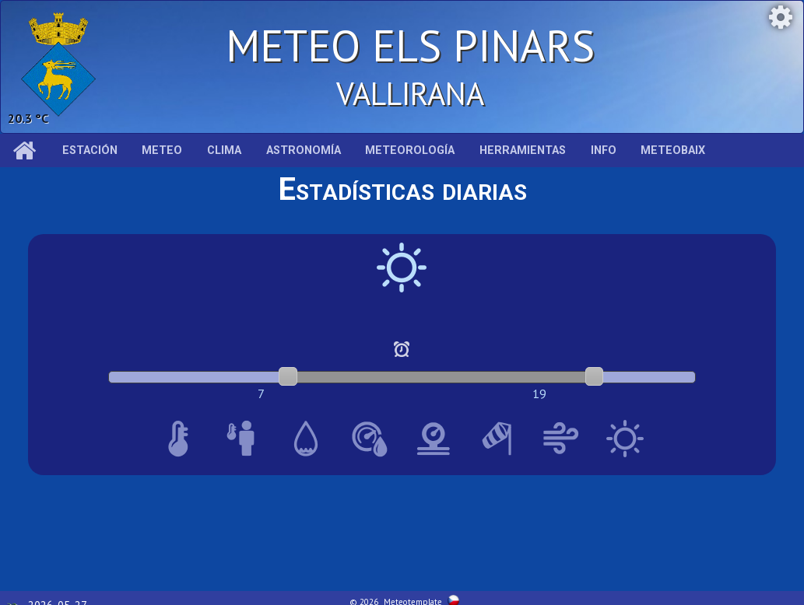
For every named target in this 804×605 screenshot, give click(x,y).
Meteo (162, 150)
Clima (224, 150)
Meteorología (410, 150)
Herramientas (522, 150)
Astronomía (303, 150)
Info (603, 150)
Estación (90, 150)
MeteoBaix (673, 150)
